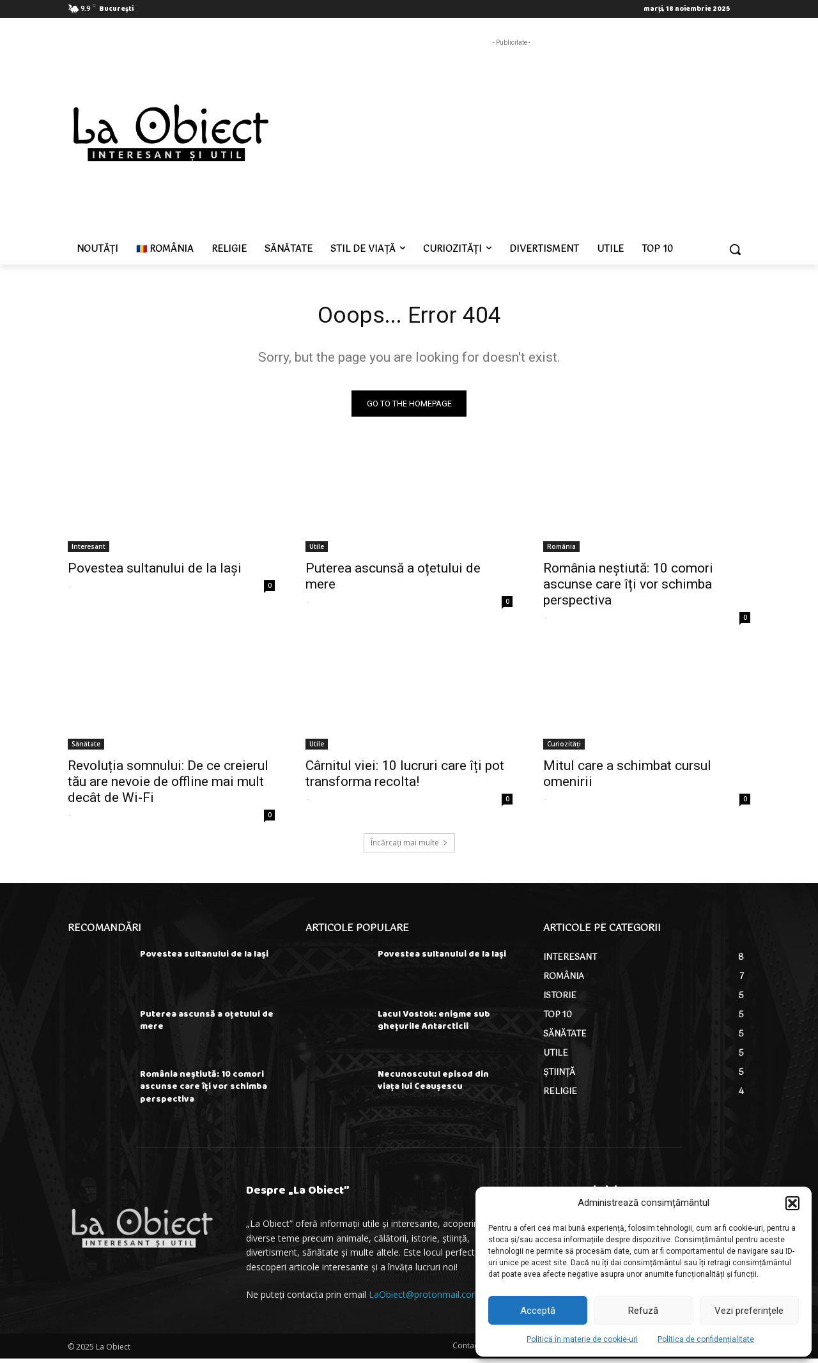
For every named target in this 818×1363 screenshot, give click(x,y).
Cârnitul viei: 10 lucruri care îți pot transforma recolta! (404, 777)
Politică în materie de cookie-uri (582, 1339)
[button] (792, 1203)
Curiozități (564, 747)
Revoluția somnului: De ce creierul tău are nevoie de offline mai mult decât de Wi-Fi (168, 785)
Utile (316, 550)
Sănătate (86, 747)
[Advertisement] (511, 138)
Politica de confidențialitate (706, 1339)
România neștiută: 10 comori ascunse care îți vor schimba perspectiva (628, 588)
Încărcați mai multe (409, 846)
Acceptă (537, 1310)
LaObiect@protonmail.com (424, 1299)
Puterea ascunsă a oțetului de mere (207, 1024)
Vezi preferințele (748, 1310)
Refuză (643, 1310)
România (561, 550)
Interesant (88, 550)
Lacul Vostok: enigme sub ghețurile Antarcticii (434, 1024)
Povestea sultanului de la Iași (155, 572)
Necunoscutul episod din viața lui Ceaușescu (433, 1084)
